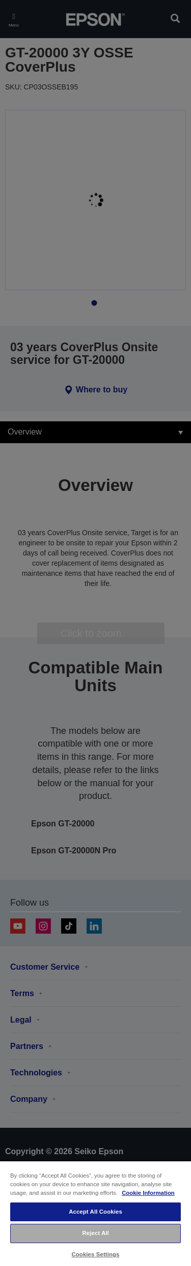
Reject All (95, 1233)
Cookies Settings (95, 1254)
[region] (95, 1213)
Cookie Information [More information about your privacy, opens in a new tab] (148, 1193)
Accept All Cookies (95, 1212)
